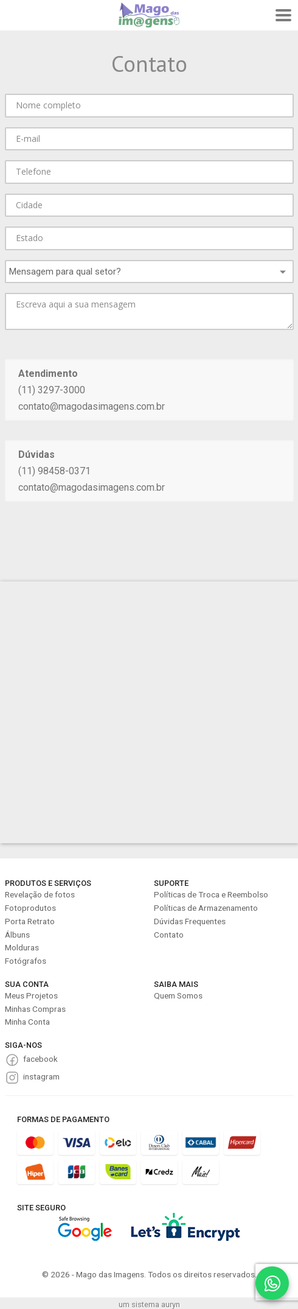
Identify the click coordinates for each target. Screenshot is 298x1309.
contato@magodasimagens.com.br (91, 406)
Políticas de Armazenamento (206, 908)
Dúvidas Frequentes (190, 921)
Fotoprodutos (30, 908)
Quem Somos (178, 995)
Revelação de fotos (40, 894)
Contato (169, 934)
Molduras (22, 947)
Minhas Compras (35, 1009)
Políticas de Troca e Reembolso (211, 894)
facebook (40, 1059)
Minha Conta (27, 1021)
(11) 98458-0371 (54, 471)
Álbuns (17, 934)
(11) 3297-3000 (51, 390)
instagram (41, 1076)
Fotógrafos (25, 961)
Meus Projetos (31, 995)
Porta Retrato (30, 921)
